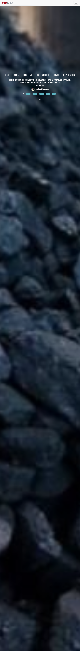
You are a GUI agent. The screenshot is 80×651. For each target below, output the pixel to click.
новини (41, 93)
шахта (53, 93)
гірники (28, 93)
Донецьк (35, 93)
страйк (47, 93)
